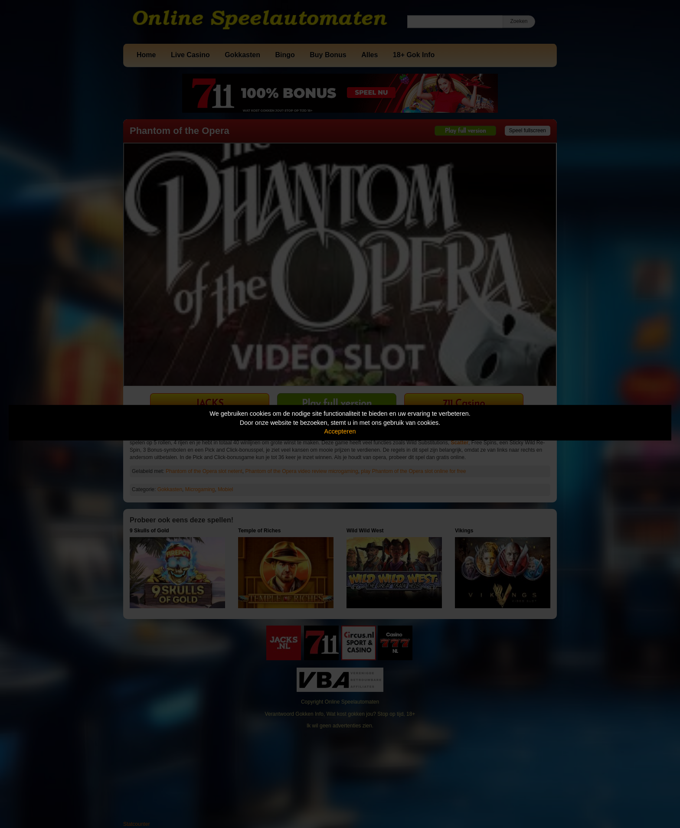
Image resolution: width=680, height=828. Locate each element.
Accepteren (340, 431)
